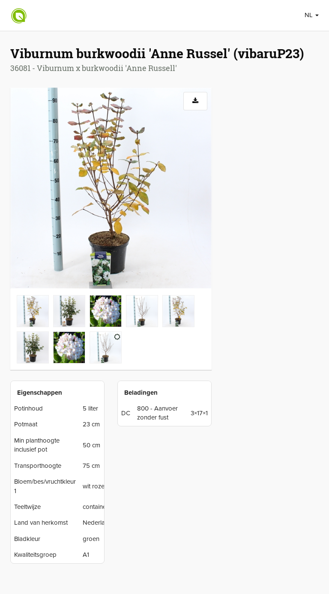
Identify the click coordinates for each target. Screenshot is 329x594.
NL (312, 15)
